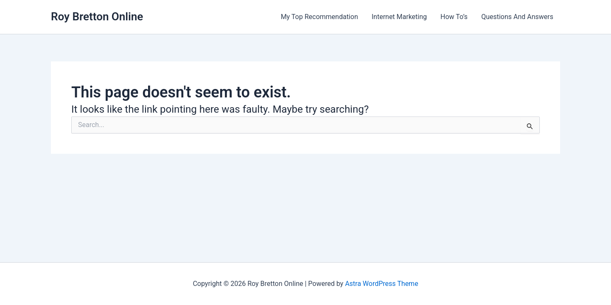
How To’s (454, 17)
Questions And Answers (517, 17)
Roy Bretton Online (97, 16)
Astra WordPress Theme (381, 284)
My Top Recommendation (319, 17)
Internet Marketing (399, 17)
